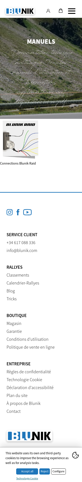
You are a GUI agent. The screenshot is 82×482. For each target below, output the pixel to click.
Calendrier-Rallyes (23, 283)
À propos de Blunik (23, 403)
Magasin (14, 323)
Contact (14, 411)
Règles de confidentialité (29, 371)
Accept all (27, 471)
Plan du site (17, 395)
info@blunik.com (22, 250)
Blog (11, 291)
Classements (18, 275)
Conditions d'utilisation (28, 339)
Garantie (14, 331)
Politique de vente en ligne (31, 347)
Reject (45, 471)
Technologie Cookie (24, 379)
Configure (58, 471)
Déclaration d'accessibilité (30, 387)
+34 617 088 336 (21, 242)
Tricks (12, 298)
